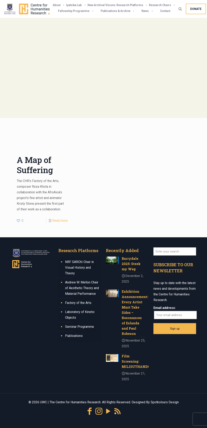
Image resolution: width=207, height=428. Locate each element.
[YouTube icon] (108, 411)
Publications (74, 336)
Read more (60, 221)
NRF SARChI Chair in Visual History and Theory (79, 267)
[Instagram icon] (99, 411)
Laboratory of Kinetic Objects (80, 314)
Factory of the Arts (78, 303)
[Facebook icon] (90, 411)
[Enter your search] (174, 251)
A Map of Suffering (35, 164)
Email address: (164, 308)
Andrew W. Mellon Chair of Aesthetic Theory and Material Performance (82, 288)
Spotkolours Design (165, 402)
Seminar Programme (79, 327)
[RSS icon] (117, 411)
